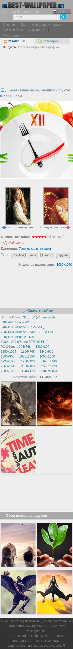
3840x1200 (28, 371)
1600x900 (7, 356)
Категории (48, 41)
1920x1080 (8, 361)
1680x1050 (27, 356)
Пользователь (13, 35)
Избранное (16, 242)
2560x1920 (49, 366)
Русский (59, 11)
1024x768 (24, 346)
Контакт (16, 621)
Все (23, 24)
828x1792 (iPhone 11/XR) (19, 337)
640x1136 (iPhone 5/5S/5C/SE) (22, 327)
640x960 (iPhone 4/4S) (17, 322)
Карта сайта (15, 626)
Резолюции (14, 41)
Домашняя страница (56, 621)
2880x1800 (8, 371)
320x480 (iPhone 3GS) (39, 317)
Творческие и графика (45, 47)
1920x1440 (49, 361)
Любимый (32, 621)
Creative (18, 255)
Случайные (37, 30)
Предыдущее (17, 208)
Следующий (55, 208)
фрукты (63, 255)
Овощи (47, 255)
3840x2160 (49, 371)
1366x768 (28, 351)
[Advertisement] (36, 79)
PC (53, 30)
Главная (9, 24)
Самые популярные (46, 24)
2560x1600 (28, 366)
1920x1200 (28, 361)
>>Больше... (49, 377)
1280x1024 (8, 351)
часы (33, 255)
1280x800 (42, 346)
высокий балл (13, 30)
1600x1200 (47, 356)
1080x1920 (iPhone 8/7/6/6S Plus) (24, 341)
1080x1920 (64, 264)
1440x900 (46, 351)
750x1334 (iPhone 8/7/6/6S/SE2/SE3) (27, 332)
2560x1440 (8, 366)
